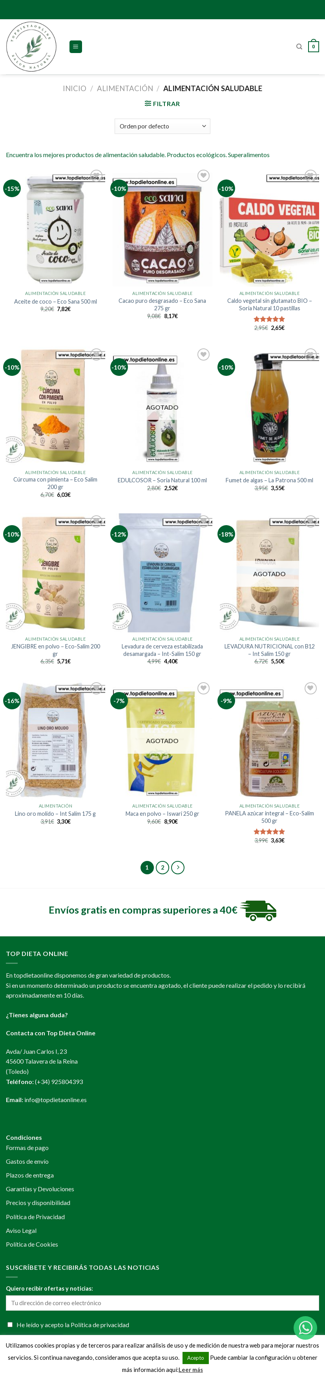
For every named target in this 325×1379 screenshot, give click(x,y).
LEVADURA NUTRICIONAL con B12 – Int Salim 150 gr (270, 650)
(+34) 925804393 (59, 1081)
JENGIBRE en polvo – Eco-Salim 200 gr (55, 650)
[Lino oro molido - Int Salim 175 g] (55, 739)
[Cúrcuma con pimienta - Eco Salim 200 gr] (55, 405)
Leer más (191, 1369)
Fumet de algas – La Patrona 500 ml (269, 480)
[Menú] (75, 46)
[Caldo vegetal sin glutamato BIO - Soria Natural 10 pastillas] (269, 227)
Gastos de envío (27, 1161)
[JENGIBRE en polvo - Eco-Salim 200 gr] (55, 572)
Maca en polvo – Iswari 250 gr (162, 813)
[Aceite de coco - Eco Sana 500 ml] (55, 227)
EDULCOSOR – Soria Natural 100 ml (162, 480)
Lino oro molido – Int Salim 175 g (55, 813)
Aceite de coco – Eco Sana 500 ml (55, 301)
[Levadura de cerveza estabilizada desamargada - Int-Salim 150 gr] (162, 572)
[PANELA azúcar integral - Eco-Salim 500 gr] (269, 739)
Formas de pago (27, 1147)
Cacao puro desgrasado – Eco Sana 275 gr (162, 304)
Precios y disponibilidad (38, 1202)
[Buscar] (299, 46)
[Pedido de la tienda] (162, 126)
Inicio (74, 88)
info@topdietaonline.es (55, 1099)
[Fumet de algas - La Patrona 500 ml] (269, 405)
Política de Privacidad (35, 1216)
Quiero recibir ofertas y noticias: (49, 1288)
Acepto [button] (195, 1358)
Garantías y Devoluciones (40, 1188)
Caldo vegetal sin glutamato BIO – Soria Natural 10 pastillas (269, 304)
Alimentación (125, 88)
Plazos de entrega (30, 1175)
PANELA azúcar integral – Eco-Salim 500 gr (269, 817)
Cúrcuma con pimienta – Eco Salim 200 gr (55, 483)
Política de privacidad (100, 1324)
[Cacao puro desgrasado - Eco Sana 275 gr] (162, 227)
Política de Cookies (32, 1244)
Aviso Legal (21, 1230)
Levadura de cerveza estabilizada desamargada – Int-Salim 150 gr (162, 650)
